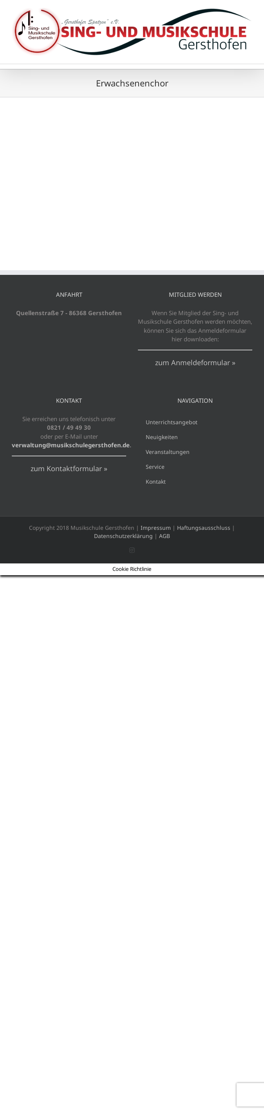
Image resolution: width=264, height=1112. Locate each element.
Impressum (156, 527)
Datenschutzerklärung (123, 536)
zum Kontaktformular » (69, 468)
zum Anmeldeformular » (195, 362)
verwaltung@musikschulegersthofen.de (71, 445)
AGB (164, 536)
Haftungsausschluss (203, 527)
